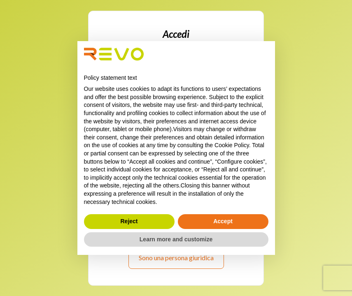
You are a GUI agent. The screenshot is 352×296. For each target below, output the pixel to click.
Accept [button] (223, 221)
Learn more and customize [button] (176, 239)
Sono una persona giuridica (176, 257)
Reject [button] (129, 221)
